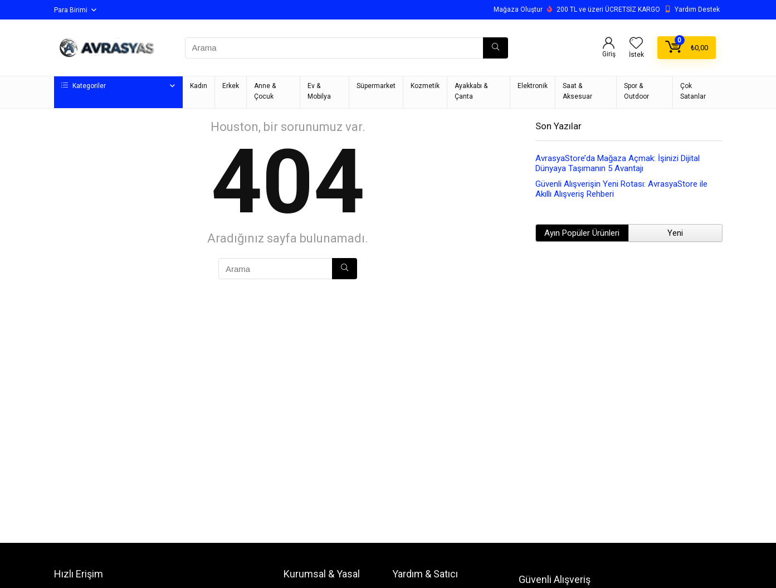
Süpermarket (376, 86)
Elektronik (533, 86)
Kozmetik (425, 86)
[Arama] (495, 48)
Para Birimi (70, 10)
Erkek (230, 86)
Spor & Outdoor (636, 91)
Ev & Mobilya (319, 91)
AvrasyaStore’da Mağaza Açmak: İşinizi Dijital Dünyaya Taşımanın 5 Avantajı (617, 163)
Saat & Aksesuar (577, 91)
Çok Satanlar (693, 91)
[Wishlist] (636, 44)
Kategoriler (83, 86)
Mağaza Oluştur (518, 9)
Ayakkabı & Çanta (471, 91)
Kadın (198, 86)
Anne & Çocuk (265, 91)
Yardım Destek (697, 9)
